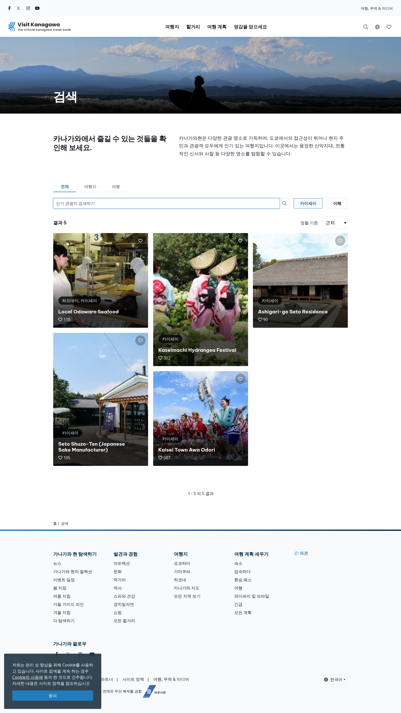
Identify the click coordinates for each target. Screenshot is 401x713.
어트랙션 (122, 563)
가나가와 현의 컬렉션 (72, 571)
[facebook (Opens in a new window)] (9, 8)
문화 (118, 571)
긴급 (238, 604)
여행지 (90, 186)
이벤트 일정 (64, 580)
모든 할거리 (124, 620)
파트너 (107, 679)
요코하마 (182, 563)
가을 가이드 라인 (68, 604)
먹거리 (120, 580)
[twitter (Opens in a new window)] (18, 8)
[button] (377, 26)
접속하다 (242, 571)
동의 (53, 695)
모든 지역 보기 (187, 596)
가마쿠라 (182, 571)
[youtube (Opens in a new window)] (37, 8)
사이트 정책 (133, 679)
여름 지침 (62, 596)
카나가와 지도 (186, 588)
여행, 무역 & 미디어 (377, 8)
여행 (116, 186)
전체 (65, 186)
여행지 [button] (172, 27)
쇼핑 (118, 612)
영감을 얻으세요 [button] (250, 27)
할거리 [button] (193, 27)
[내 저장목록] (389, 26)
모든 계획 (243, 612)
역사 (118, 588)
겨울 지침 (62, 612)
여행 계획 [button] (217, 27)
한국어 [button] (333, 679)
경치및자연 (124, 604)
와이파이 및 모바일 (251, 596)
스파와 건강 (124, 596)
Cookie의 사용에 (27, 677)
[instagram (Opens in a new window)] (28, 8)
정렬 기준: (309, 223)
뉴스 (57, 563)
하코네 (180, 580)
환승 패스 (243, 580)
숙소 (238, 563)
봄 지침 (59, 588)
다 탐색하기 (64, 620)
